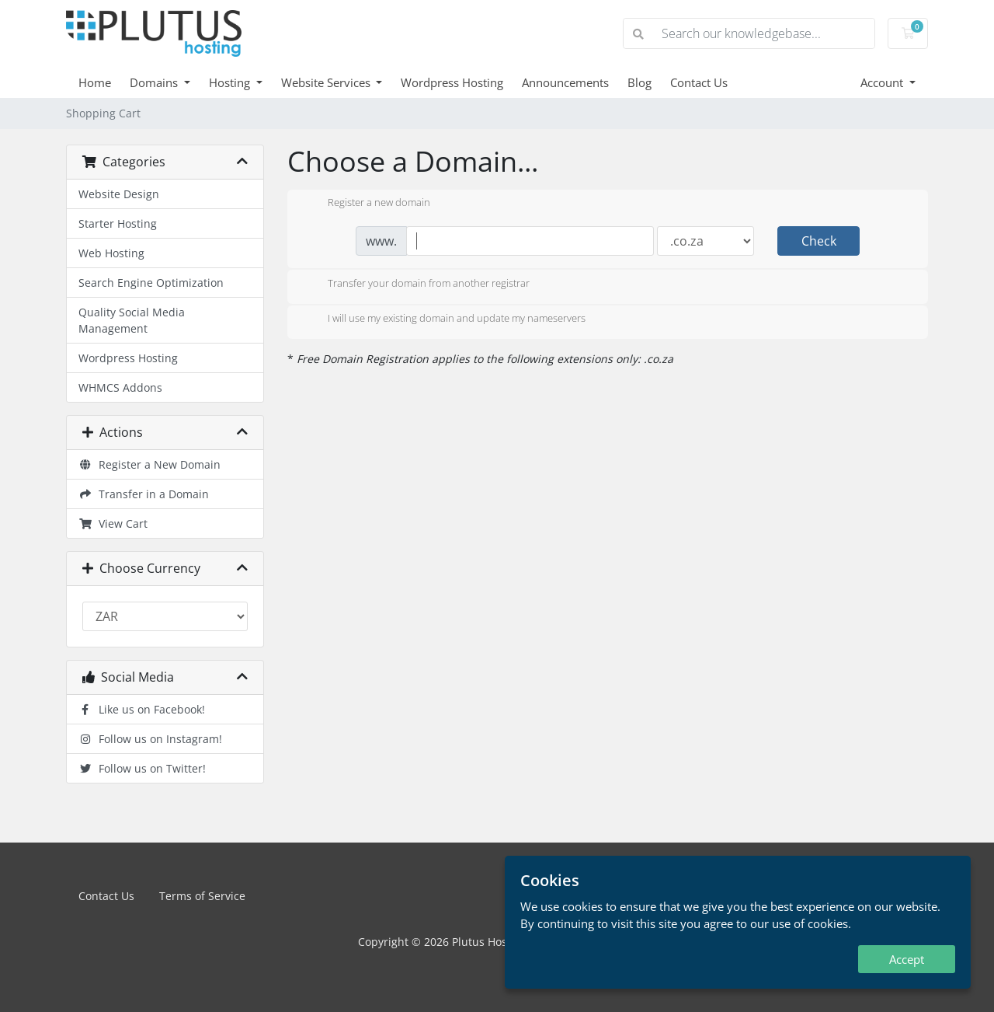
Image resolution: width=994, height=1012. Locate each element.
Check (818, 241)
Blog (639, 82)
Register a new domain (366, 203)
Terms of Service (202, 895)
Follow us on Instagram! (150, 738)
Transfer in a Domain (143, 494)
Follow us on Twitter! (142, 768)
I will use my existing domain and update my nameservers (444, 319)
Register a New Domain (149, 464)
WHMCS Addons (120, 387)
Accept (906, 959)
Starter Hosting (117, 223)
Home (94, 82)
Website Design (118, 194)
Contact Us (699, 82)
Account (883, 82)
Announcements (565, 82)
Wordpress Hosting (452, 82)
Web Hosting (111, 253)
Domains (155, 82)
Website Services (327, 82)
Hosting (231, 82)
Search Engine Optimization (151, 282)
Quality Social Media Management (131, 320)
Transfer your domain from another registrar (416, 284)
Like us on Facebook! (141, 709)
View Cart (113, 523)
